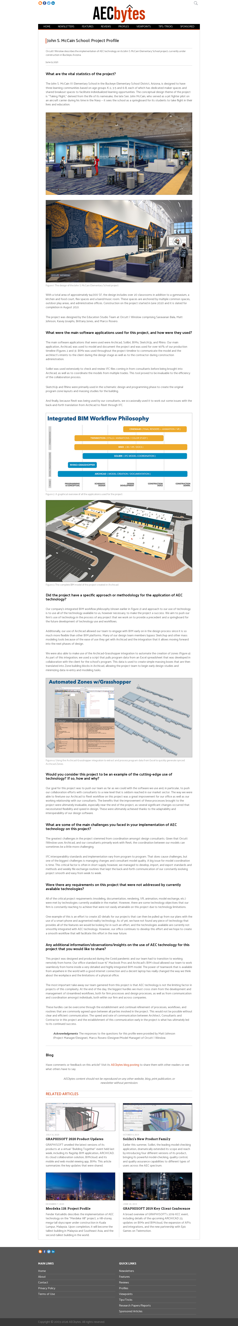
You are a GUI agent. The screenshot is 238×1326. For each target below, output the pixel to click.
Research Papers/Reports (135, 1305)
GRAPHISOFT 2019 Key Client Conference (156, 1208)
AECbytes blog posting (125, 1064)
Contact (43, 1282)
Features (87, 26)
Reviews (105, 26)
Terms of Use (46, 1294)
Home (47, 26)
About (42, 1276)
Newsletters (66, 26)
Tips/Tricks (125, 1299)
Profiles (122, 26)
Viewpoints (142, 26)
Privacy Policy (46, 1288)
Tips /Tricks (164, 26)
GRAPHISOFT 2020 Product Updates (74, 1139)
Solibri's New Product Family (147, 1139)
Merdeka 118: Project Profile (68, 1208)
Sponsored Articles (130, 1311)
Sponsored (186, 26)
